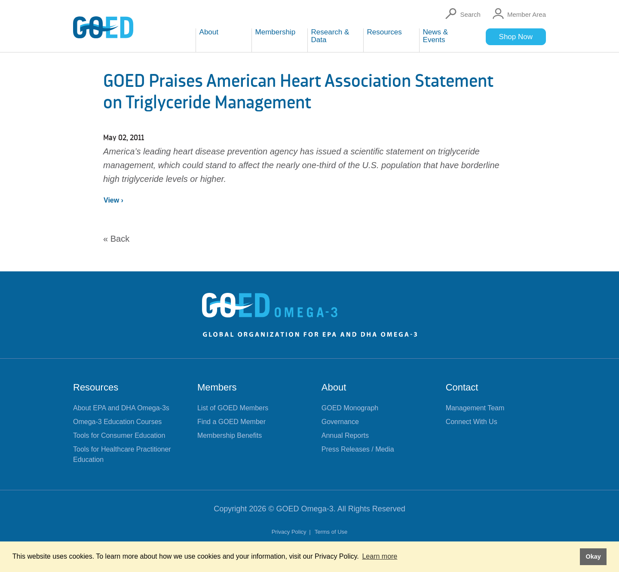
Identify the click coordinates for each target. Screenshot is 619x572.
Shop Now (516, 37)
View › (113, 200)
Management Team (475, 408)
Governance (340, 421)
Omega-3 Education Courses (117, 421)
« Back (116, 238)
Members (217, 387)
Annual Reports (345, 435)
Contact (462, 387)
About (334, 387)
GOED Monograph (350, 408)
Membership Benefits (229, 435)
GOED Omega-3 (305, 508)
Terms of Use (331, 532)
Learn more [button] (379, 556)
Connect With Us (471, 421)
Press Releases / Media (358, 449)
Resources (95, 387)
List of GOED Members (232, 408)
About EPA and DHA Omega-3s (121, 408)
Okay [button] (593, 556)
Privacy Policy (290, 532)
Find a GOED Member (231, 421)
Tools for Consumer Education (119, 435)
